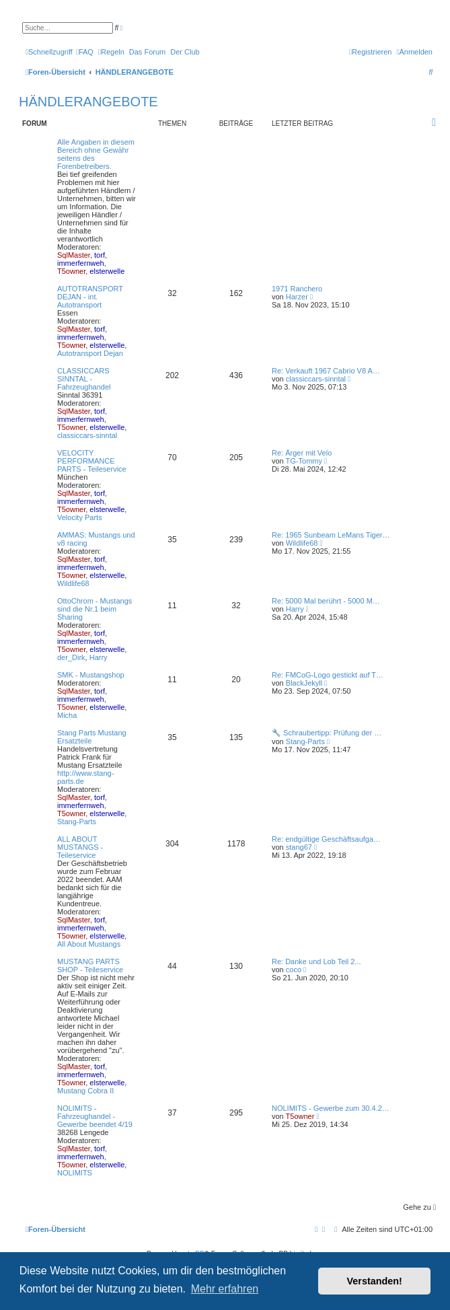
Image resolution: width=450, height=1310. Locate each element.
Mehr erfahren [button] (225, 1289)
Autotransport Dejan (90, 353)
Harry (98, 657)
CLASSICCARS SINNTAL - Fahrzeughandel (84, 379)
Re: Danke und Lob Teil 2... (316, 961)
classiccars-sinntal (87, 435)
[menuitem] (84, 52)
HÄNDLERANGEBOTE (88, 101)
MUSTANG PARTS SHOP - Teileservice (90, 965)
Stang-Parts (76, 821)
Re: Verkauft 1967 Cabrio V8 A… (326, 371)
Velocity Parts (79, 517)
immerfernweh (80, 263)
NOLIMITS (74, 1173)
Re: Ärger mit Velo (302, 453)
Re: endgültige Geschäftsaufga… (326, 839)
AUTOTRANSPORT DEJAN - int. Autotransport (90, 297)
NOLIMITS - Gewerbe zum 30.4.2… (330, 1108)
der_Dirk (71, 657)
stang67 (299, 847)
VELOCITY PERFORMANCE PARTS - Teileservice (91, 461)
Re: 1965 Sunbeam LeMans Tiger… (331, 535)
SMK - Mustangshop (90, 675)
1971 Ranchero (297, 289)
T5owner (71, 271)
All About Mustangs (88, 944)
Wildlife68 (73, 583)
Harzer (297, 297)
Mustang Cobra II (85, 1091)
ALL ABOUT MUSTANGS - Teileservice (80, 847)
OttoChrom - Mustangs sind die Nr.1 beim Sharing (94, 609)
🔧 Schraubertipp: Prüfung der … (326, 733)
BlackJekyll (304, 683)
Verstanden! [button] (374, 1281)
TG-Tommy (304, 461)
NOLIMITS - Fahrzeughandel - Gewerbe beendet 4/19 (95, 1116)
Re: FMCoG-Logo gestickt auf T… (327, 675)
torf (99, 255)
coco (293, 970)
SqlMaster (73, 255)
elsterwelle (106, 271)
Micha (67, 715)
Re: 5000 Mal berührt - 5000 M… (326, 601)
